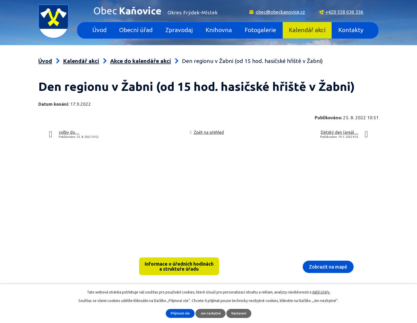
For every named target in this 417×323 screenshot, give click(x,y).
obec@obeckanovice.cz (280, 12)
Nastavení (241, 313)
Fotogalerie (260, 30)
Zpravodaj (179, 30)
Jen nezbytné (210, 313)
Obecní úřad (136, 30)
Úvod (99, 30)
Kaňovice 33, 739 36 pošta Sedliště (80, 259)
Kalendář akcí (307, 30)
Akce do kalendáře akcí (140, 61)
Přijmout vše (178, 313)
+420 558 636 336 (344, 12)
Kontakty (350, 30)
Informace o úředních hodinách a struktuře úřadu (179, 267)
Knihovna (219, 30)
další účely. (321, 292)
